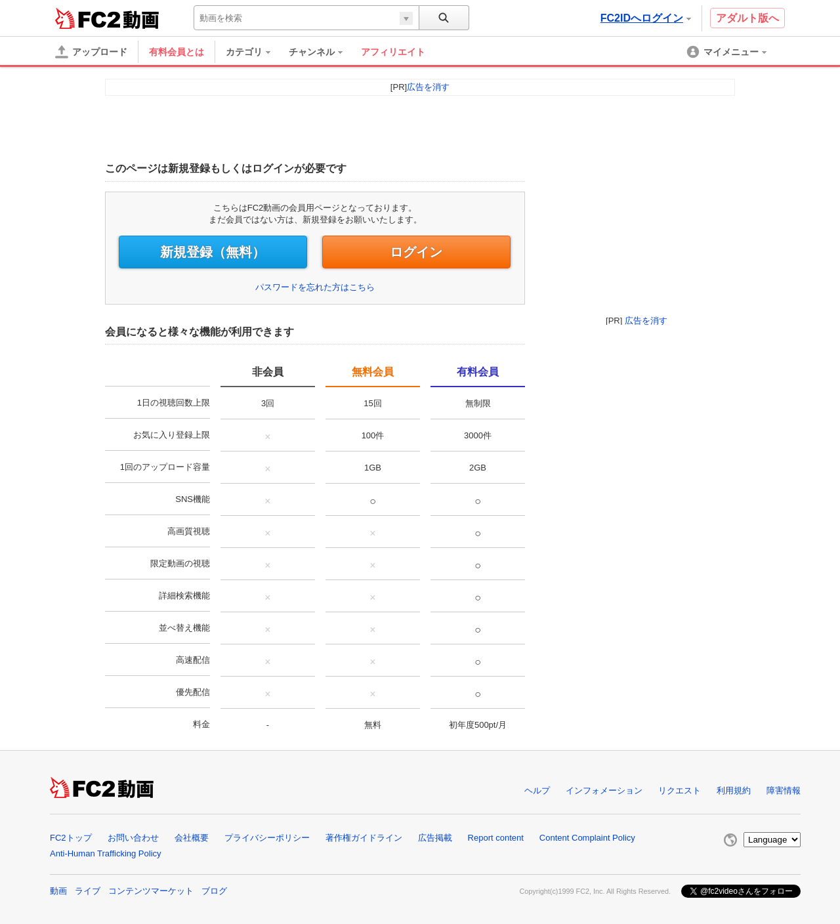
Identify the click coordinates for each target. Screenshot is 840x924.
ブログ (214, 891)
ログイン (416, 252)
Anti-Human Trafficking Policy (105, 853)
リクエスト (679, 790)
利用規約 (734, 790)
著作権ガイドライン (364, 838)
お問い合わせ (133, 838)
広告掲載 (435, 838)
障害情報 (783, 790)
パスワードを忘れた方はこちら (315, 287)
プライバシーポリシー (267, 838)
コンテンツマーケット (151, 891)
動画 (58, 891)
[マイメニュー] (727, 52)
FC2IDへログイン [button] (645, 18)
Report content (496, 838)
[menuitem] (255, 52)
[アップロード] (91, 52)
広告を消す (646, 321)
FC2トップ (71, 838)
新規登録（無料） (212, 252)
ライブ (87, 891)
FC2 (87, 18)
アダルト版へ (747, 18)
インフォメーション (604, 790)
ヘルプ (537, 790)
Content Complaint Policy (587, 838)
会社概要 (192, 838)
